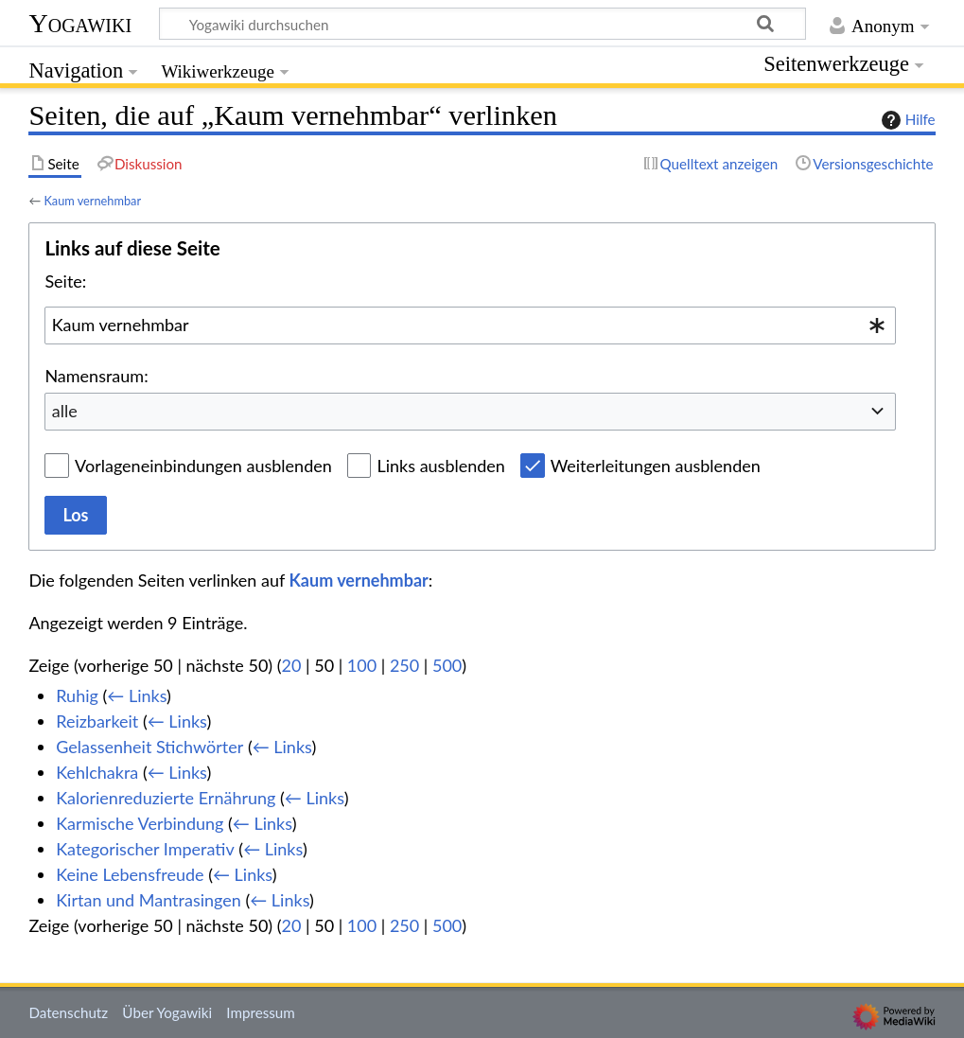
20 (292, 665)
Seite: (65, 281)
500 (447, 665)
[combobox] (470, 325)
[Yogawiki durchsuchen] (482, 24)
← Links (137, 695)
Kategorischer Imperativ (145, 848)
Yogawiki (79, 23)
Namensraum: (96, 375)
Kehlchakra (97, 772)
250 (404, 665)
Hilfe (906, 120)
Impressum (260, 1012)
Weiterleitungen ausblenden (656, 465)
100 (362, 665)
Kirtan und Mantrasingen (148, 899)
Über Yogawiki (167, 1012)
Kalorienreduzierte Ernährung (165, 797)
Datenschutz (68, 1012)
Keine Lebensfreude (129, 874)
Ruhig (77, 695)
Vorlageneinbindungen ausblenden (203, 465)
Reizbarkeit (97, 721)
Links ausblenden (440, 465)
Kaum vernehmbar (92, 200)
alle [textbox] (65, 410)
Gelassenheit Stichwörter (149, 746)
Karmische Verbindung (139, 823)
